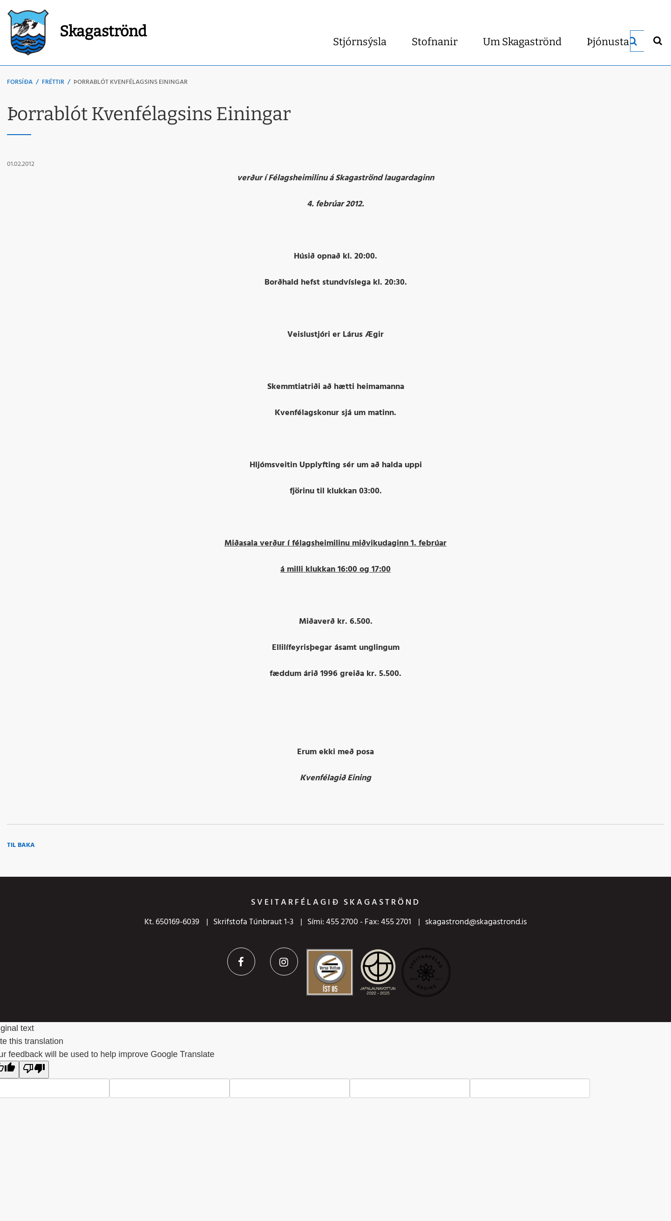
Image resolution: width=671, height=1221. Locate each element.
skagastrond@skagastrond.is (476, 922)
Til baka (21, 845)
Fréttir (53, 82)
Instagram (284, 961)
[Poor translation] (34, 1069)
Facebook (241, 961)
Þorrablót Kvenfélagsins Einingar (131, 82)
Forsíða (20, 82)
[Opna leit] (657, 40)
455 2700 (342, 922)
